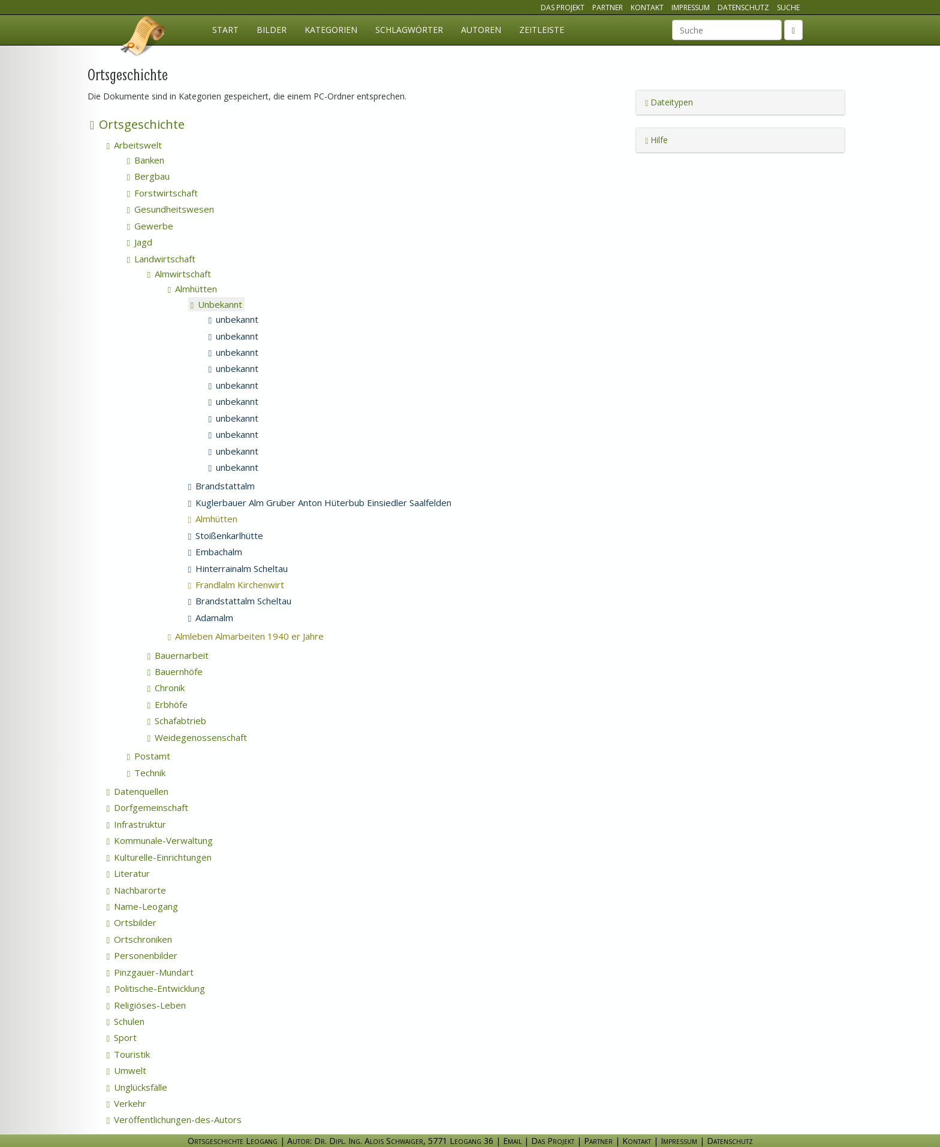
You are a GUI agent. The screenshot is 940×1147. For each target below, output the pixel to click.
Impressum (690, 7)
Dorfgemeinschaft (147, 807)
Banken (145, 160)
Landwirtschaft (161, 259)
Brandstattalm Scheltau (239, 601)
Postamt (148, 756)
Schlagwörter (409, 29)
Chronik (166, 688)
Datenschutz (743, 7)
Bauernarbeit (178, 655)
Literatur (128, 873)
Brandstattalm (221, 486)
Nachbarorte (136, 890)
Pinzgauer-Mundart (150, 972)
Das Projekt (563, 7)
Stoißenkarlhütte (225, 535)
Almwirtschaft (179, 274)
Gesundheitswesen (170, 209)
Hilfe (656, 140)
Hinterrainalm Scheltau (238, 568)
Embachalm (215, 552)
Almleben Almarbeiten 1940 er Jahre (261, 636)
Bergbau (148, 176)
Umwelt (126, 1070)
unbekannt (233, 319)
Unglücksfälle (137, 1087)
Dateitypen (669, 102)
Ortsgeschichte (137, 124)
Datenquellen (137, 791)
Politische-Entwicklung (156, 988)
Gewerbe (150, 226)
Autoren (481, 29)
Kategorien (331, 29)
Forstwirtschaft (162, 193)
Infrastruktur (136, 824)
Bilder (272, 29)
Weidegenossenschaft (197, 737)
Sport (122, 1037)
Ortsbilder (131, 922)
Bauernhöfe (175, 671)
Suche (788, 7)
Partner (607, 7)
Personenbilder (142, 955)
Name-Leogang (142, 906)
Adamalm (210, 618)
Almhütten (192, 289)
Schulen (125, 1021)
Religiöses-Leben (146, 1005)
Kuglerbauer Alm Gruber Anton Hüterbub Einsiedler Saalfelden (319, 503)
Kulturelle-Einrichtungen (159, 857)
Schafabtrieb (176, 721)
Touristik (128, 1054)
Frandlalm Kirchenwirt (252, 585)
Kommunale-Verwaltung (160, 840)
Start (225, 29)
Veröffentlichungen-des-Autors (174, 1119)
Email (512, 1140)
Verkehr (126, 1103)
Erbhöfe (167, 704)
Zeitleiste (541, 29)
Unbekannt (216, 304)
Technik (146, 773)
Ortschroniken (139, 939)
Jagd (139, 242)
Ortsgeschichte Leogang (143, 37)
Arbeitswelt (134, 145)
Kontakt (647, 7)
